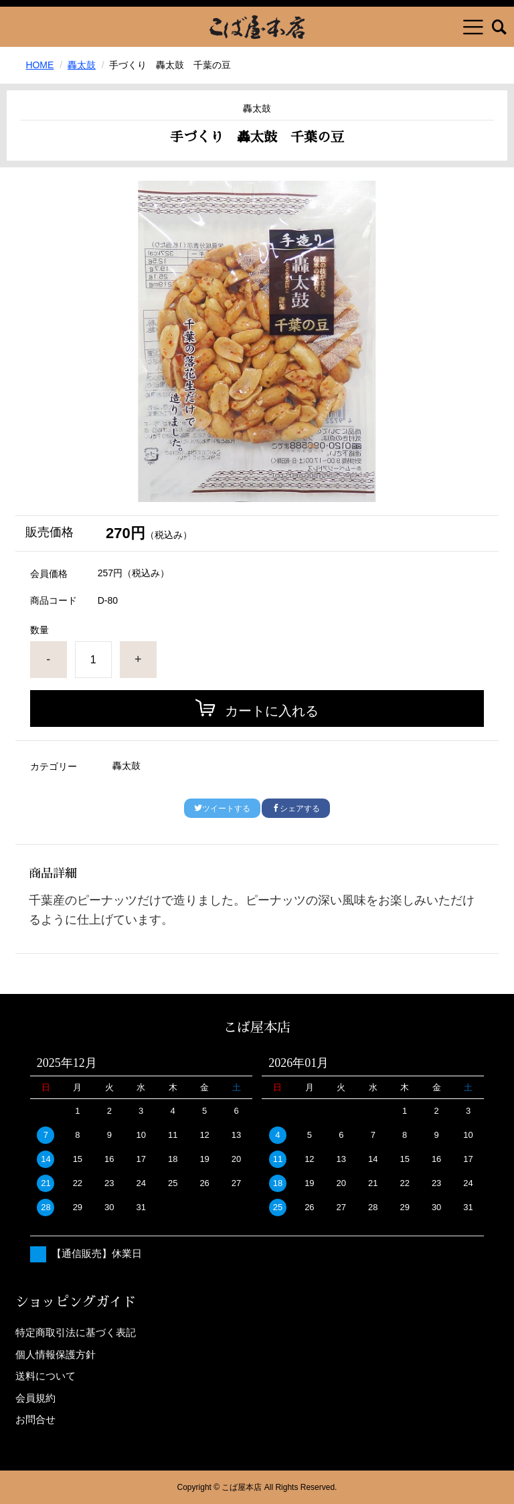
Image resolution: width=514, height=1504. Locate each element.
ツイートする (222, 808)
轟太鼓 (82, 65)
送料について (45, 1376)
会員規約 (35, 1398)
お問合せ (35, 1419)
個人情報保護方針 (55, 1354)
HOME (39, 65)
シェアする (296, 808)
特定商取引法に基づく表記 (75, 1332)
